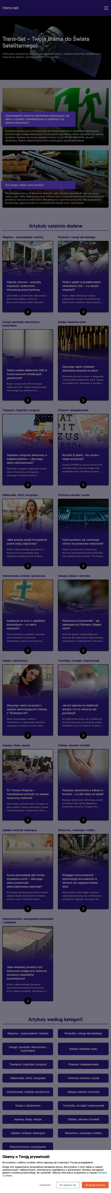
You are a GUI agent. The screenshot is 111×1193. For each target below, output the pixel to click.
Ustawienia (45, 1185)
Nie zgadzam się (67, 1185)
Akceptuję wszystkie (95, 1185)
